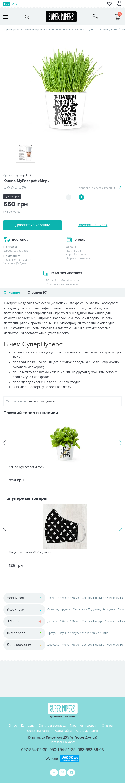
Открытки (79, 609)
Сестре (86, 598)
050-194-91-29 (62, 749)
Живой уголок (108, 29)
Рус (6, 4)
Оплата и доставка (52, 725)
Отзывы (107, 725)
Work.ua (52, 758)
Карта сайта (63, 730)
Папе (105, 633)
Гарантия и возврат (84, 725)
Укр (14, 4)
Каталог (79, 29)
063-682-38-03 (91, 749)
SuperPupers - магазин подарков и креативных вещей (36, 29)
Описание (12, 292)
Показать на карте (62, 742)
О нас (13, 725)
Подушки (94, 609)
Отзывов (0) (37, 292)
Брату (51, 633)
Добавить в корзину (32, 225)
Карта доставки (87, 730)
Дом (92, 29)
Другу (75, 633)
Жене (65, 598)
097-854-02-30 (34, 749)
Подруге (98, 598)
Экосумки (108, 609)
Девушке (53, 598)
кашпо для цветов (42, 401)
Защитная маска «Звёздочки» (30, 552)
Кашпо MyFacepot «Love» (26, 467)
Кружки (65, 609)
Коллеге (112, 598)
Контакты (27, 725)
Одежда (52, 609)
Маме (75, 598)
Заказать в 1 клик (92, 225)
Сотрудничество (38, 730)
